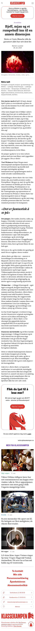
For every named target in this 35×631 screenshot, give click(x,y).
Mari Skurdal (17, 626)
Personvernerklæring (17, 578)
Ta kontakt (17, 570)
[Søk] (2, 3)
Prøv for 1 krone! (17, 16)
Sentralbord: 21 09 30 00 (17, 592)
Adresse (17, 606)
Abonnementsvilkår (17, 585)
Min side (17, 574)
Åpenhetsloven (17, 581)
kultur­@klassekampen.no (26, 440)
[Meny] (33, 3)
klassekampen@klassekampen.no (17, 602)
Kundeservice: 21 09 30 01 (17, 597)
